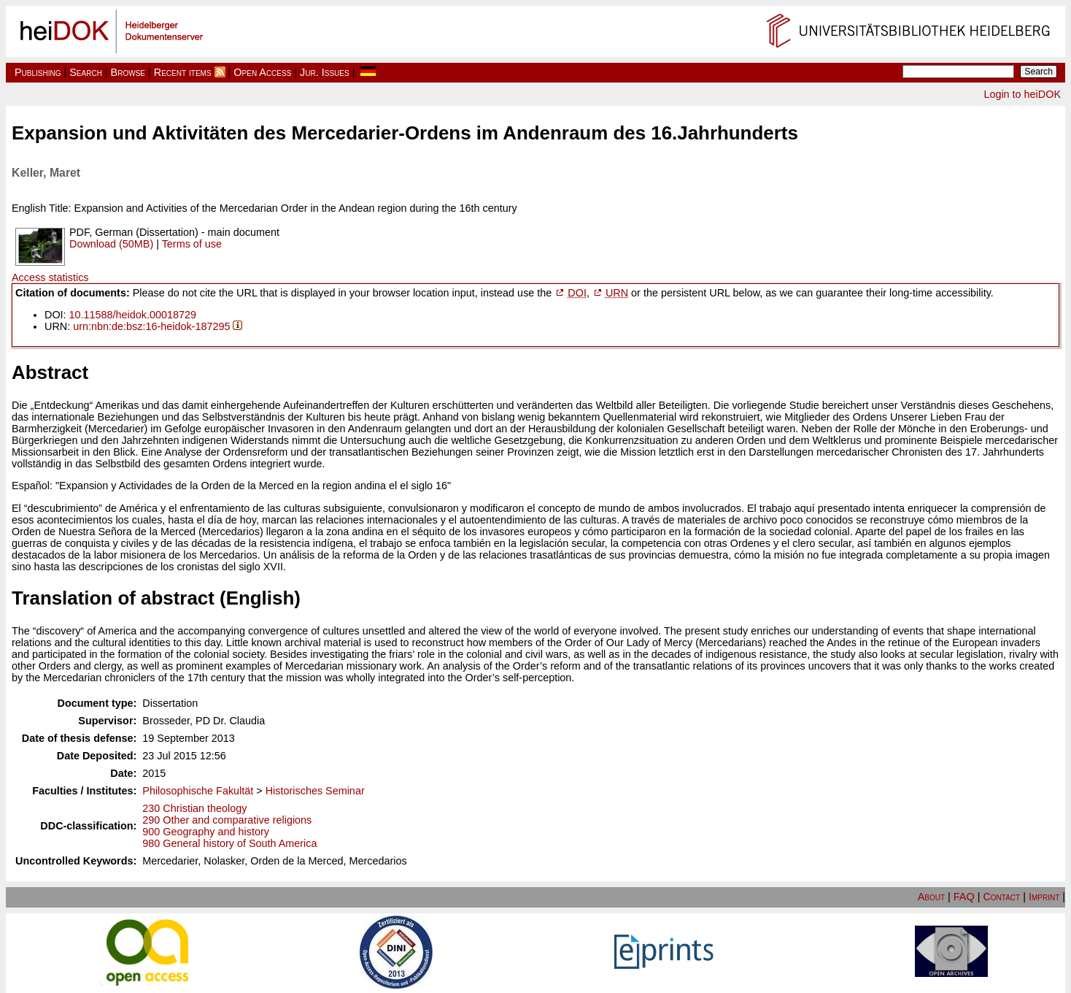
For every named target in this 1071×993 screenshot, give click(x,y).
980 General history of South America (229, 843)
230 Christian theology (194, 808)
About (931, 896)
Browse (128, 72)
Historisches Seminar (315, 791)
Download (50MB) (111, 244)
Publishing (38, 72)
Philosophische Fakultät (197, 791)
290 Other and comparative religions (227, 820)
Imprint (1044, 896)
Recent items (183, 72)
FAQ (964, 896)
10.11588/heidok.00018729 (132, 315)
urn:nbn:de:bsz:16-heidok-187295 (151, 326)
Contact (1001, 896)
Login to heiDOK (1022, 94)
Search (85, 72)
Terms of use (192, 244)
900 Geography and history (205, 831)
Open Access (262, 72)
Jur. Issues (324, 72)
